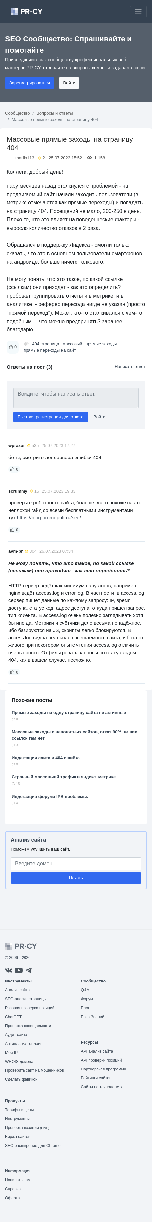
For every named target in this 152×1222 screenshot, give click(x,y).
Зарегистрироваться (29, 82)
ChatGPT (13, 1017)
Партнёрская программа (103, 1069)
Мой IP (11, 1052)
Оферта (12, 1198)
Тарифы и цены (19, 1110)
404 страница (45, 343)
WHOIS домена (19, 1061)
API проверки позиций (101, 1060)
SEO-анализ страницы (26, 999)
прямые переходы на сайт (50, 350)
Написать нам (18, 1180)
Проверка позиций (27, 1127)
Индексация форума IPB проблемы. (50, 796)
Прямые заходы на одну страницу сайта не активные (69, 712)
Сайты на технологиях (101, 1087)
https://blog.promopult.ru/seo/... (51, 517)
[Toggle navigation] (138, 11)
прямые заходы (101, 343)
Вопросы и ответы (54, 113)
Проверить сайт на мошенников (34, 1070)
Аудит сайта (16, 1034)
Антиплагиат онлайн (24, 1043)
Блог (85, 1008)
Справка (13, 1189)
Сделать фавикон (21, 1079)
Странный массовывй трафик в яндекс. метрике (64, 776)
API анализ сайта (97, 1051)
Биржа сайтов (17, 1136)
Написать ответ (130, 366)
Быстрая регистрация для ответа (51, 417)
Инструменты (17, 1118)
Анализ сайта (28, 840)
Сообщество (17, 113)
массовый (72, 343)
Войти (69, 82)
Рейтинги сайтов (96, 1078)
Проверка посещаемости (28, 1026)
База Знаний (93, 1017)
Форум (87, 999)
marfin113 (24, 157)
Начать (76, 877)
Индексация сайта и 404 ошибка (46, 757)
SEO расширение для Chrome (33, 1145)
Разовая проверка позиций (29, 1008)
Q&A (85, 990)
